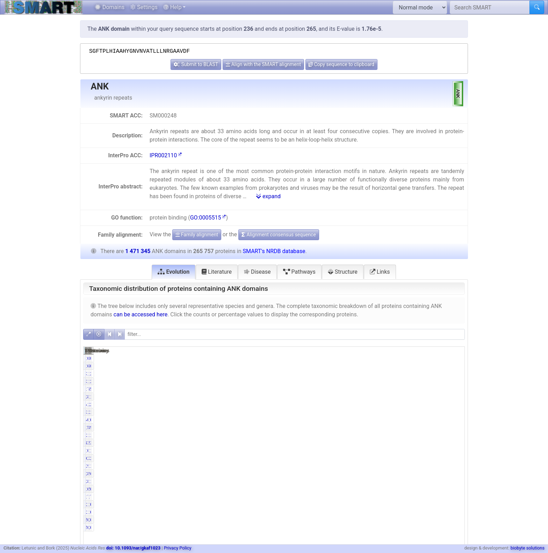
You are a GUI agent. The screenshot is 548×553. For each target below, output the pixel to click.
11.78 (454, 435)
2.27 (401, 458)
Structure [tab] (343, 271)
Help (172, 7)
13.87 (454, 412)
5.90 (455, 389)
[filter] (294, 334)
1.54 (455, 481)
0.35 (455, 489)
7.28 (455, 497)
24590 (373, 466)
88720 (373, 443)
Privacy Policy (178, 548)
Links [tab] (380, 271)
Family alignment (196, 234)
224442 (371, 397)
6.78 (455, 473)
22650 (373, 481)
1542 (373, 450)
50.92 (400, 427)
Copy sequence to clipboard (341, 64)
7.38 (401, 389)
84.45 (400, 397)
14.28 (400, 373)
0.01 (455, 358)
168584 (425, 373)
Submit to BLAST (196, 64)
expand (268, 196)
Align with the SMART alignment (263, 64)
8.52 (401, 473)
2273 (428, 520)
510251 (425, 443)
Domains (109, 7)
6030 (373, 458)
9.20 (455, 427)
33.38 (400, 443)
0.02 (401, 420)
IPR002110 (166, 155)
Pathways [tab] (299, 271)
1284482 (423, 397)
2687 (373, 504)
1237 (373, 489)
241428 (425, 404)
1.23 (455, 450)
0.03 (455, 520)
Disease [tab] (257, 271)
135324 (371, 427)
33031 (373, 412)
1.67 (455, 466)
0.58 (401, 450)
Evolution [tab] (173, 271)
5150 (428, 489)
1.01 (401, 504)
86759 (426, 389)
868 (429, 358)
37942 (373, 373)
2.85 (455, 404)
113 (429, 420)
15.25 (454, 397)
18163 (426, 450)
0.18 (455, 504)
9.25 (401, 466)
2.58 (455, 373)
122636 (425, 481)
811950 (425, 427)
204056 (425, 412)
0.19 (401, 520)
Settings (143, 7)
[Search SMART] (490, 7)
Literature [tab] (217, 271)
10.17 (400, 435)
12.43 (400, 412)
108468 (425, 466)
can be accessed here (140, 314)
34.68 (454, 443)
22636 (373, 473)
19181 (373, 497)
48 (377, 420)
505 (375, 520)
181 (375, 358)
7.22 (401, 497)
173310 (425, 435)
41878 (373, 404)
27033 (373, 435)
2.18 (455, 458)
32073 (426, 458)
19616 (373, 389)
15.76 (400, 404)
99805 (426, 473)
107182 (425, 497)
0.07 (401, 358)
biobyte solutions (528, 548)
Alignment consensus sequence (278, 234)
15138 (426, 504)
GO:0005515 (208, 217)
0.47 (401, 489)
